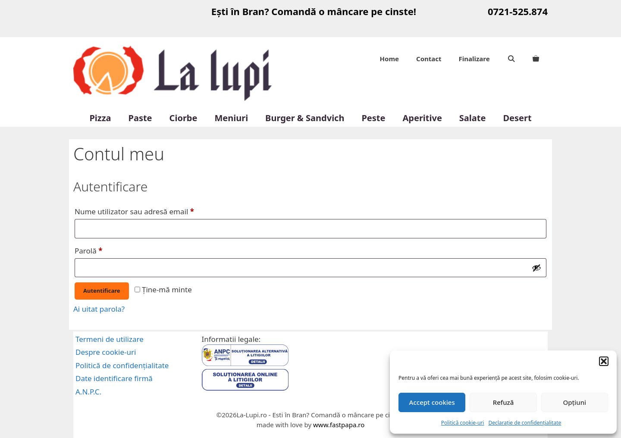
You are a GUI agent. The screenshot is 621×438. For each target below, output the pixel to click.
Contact (429, 58)
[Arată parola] (536, 267)
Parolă (108, 250)
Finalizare (474, 58)
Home (389, 58)
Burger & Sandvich (304, 118)
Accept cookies (432, 402)
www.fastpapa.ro (338, 424)
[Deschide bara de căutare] (511, 59)
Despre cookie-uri (105, 352)
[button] (603, 361)
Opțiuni (574, 402)
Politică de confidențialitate (122, 365)
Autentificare (101, 290)
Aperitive (422, 118)
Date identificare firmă (114, 378)
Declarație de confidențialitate (524, 422)
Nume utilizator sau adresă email (154, 210)
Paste (140, 118)
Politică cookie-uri (462, 422)
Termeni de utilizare (109, 339)
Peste (373, 118)
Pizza (100, 118)
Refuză (503, 402)
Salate (472, 118)
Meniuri (231, 118)
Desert (517, 118)
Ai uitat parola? (99, 309)
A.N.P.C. (88, 392)
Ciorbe (183, 118)
